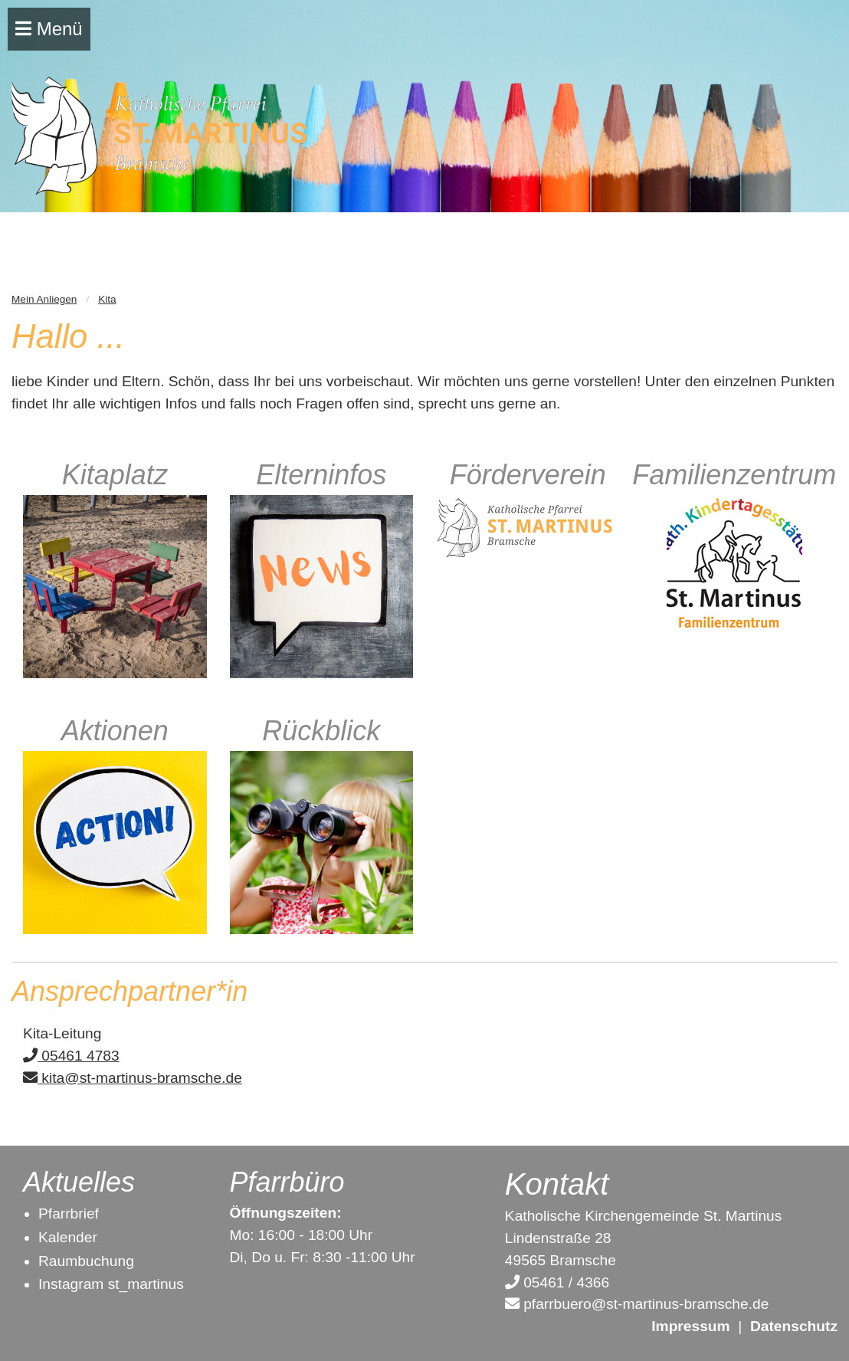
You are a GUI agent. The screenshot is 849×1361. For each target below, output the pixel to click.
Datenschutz (794, 1326)
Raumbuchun (82, 1261)
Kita (107, 299)
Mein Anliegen (44, 299)
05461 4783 (71, 1056)
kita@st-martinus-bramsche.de (132, 1078)
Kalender (67, 1237)
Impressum (690, 1326)
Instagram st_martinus (111, 1284)
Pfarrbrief (68, 1213)
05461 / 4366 (557, 1282)
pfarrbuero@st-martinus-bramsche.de (637, 1304)
